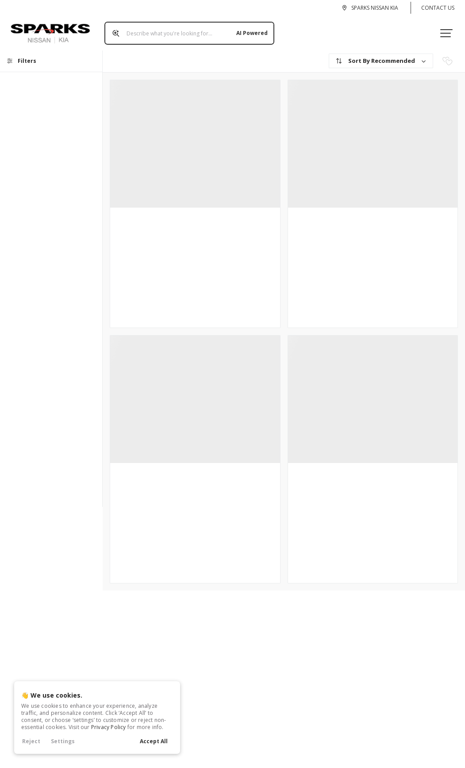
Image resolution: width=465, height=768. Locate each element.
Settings (63, 741)
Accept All (154, 741)
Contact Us (437, 8)
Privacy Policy (108, 727)
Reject (31, 741)
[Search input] (186, 29)
